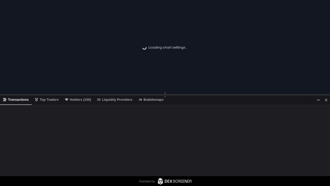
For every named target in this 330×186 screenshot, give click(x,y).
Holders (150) (78, 100)
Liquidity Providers (115, 100)
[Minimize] (318, 100)
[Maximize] (326, 100)
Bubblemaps (151, 100)
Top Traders (47, 100)
